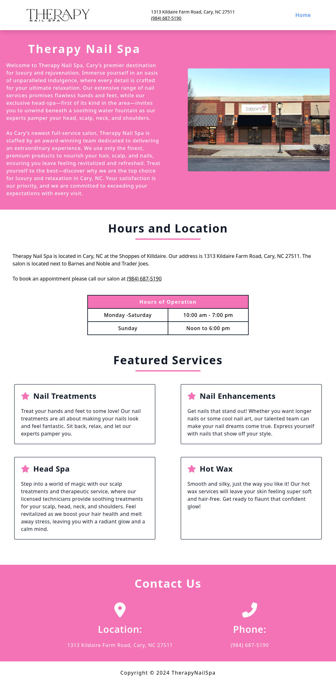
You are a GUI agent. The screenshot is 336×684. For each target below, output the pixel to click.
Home (303, 15)
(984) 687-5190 (166, 18)
